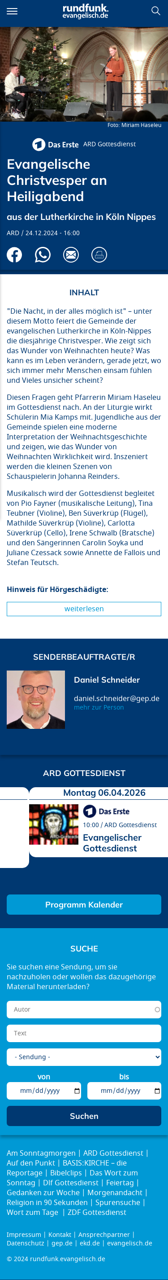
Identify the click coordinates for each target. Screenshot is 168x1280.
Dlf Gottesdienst (71, 1183)
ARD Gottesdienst (109, 144)
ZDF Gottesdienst (97, 1212)
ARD (13, 233)
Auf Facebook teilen (14, 255)
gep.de (62, 1243)
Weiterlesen (84, 609)
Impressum (24, 1235)
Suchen (156, 10)
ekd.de (90, 1243)
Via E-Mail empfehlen (71, 255)
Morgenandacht (114, 1193)
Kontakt (59, 1235)
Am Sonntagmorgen (41, 1153)
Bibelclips (66, 1173)
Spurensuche (117, 1202)
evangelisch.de (129, 1243)
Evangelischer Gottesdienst (112, 843)
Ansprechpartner (104, 1235)
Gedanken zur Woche (43, 1193)
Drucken (99, 255)
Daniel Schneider (107, 680)
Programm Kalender (84, 904)
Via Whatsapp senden (43, 255)
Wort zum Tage (33, 1212)
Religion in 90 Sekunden (47, 1202)
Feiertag (120, 1183)
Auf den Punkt (31, 1163)
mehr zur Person (99, 707)
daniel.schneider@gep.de (116, 698)
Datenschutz (25, 1243)
